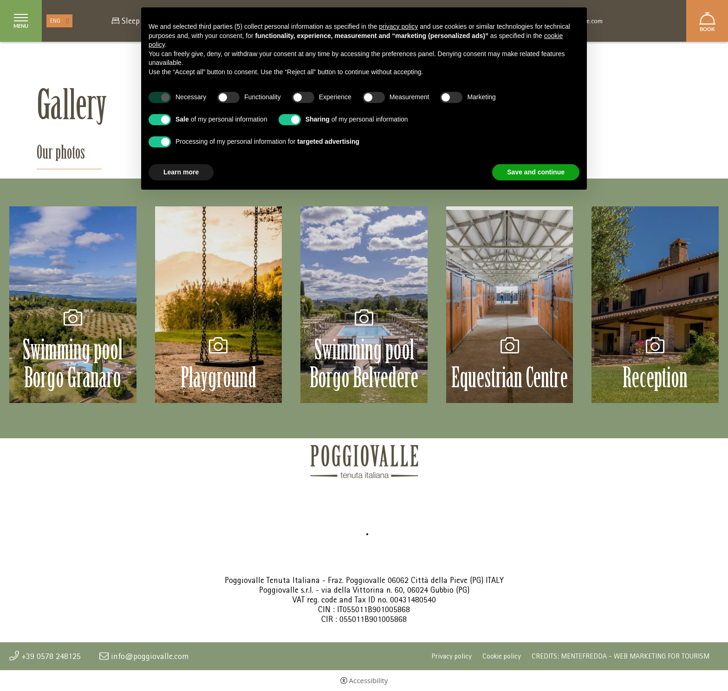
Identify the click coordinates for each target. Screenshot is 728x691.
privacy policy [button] (398, 26)
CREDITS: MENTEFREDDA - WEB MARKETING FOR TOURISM (620, 656)
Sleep (131, 21)
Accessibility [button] (368, 680)
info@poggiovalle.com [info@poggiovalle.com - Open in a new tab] (150, 656)
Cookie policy (501, 656)
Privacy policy (451, 656)
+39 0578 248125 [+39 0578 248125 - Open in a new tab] (51, 656)
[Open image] (72, 304)
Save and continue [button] (536, 172)
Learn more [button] (181, 172)
